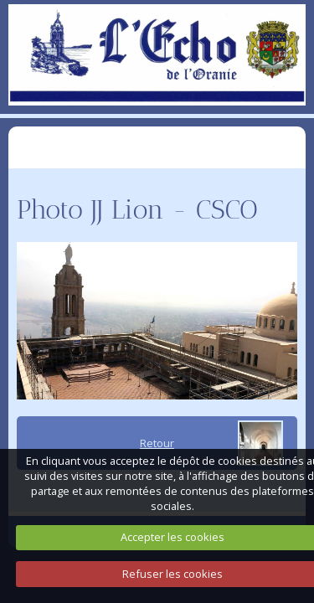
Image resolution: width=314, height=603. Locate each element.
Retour (157, 443)
